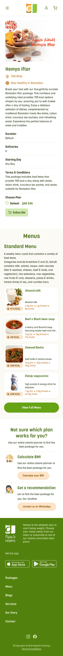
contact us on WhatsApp (37, 506)
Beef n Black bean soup (40, 319)
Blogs (8, 595)
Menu (8, 586)
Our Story (11, 613)
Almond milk (33, 290)
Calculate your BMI (33, 475)
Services (10, 604)
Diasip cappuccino (36, 376)
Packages (11, 578)
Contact (10, 621)
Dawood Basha (34, 347)
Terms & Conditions (31, 648)
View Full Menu (31, 407)
